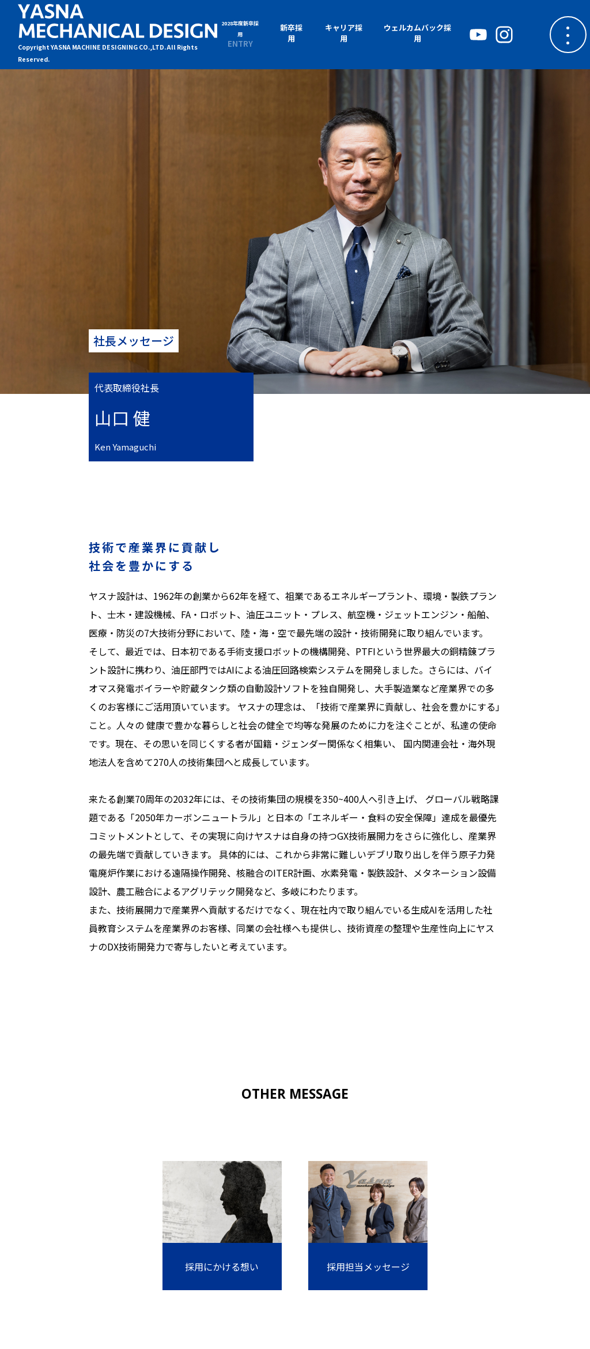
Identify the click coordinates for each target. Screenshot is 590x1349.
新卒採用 (291, 32)
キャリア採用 (343, 32)
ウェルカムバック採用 (417, 32)
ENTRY (240, 34)
